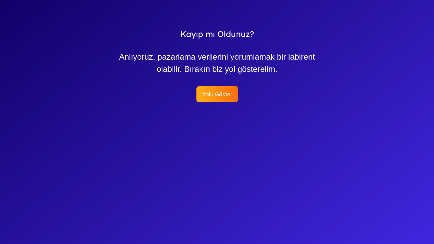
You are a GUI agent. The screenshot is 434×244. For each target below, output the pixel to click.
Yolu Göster (217, 94)
